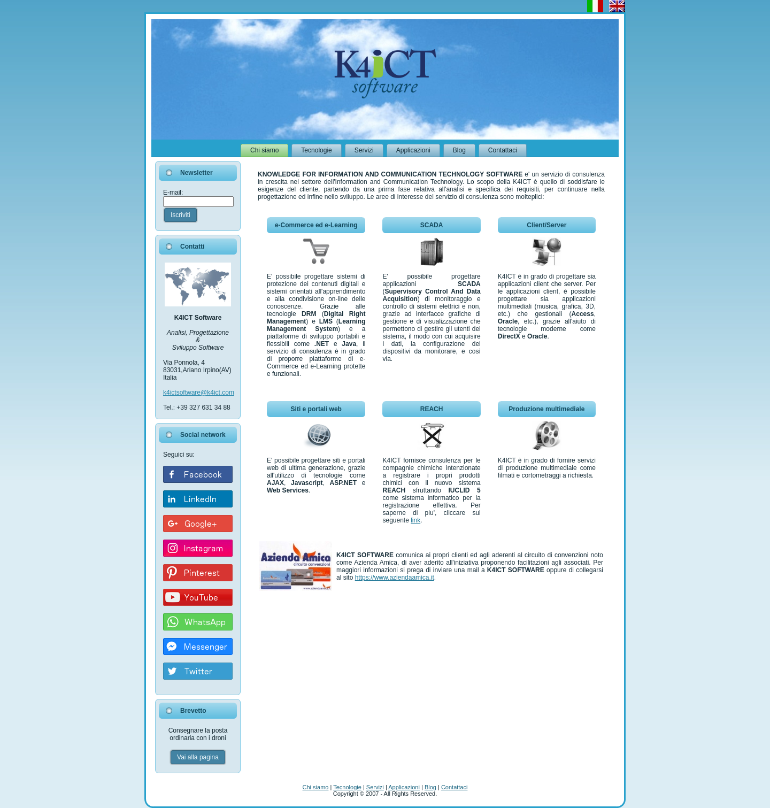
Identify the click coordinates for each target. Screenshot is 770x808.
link (415, 520)
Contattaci (454, 787)
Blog (430, 787)
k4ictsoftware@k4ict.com (198, 392)
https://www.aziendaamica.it (394, 577)
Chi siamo (316, 787)
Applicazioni (404, 787)
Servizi (375, 787)
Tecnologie (347, 787)
